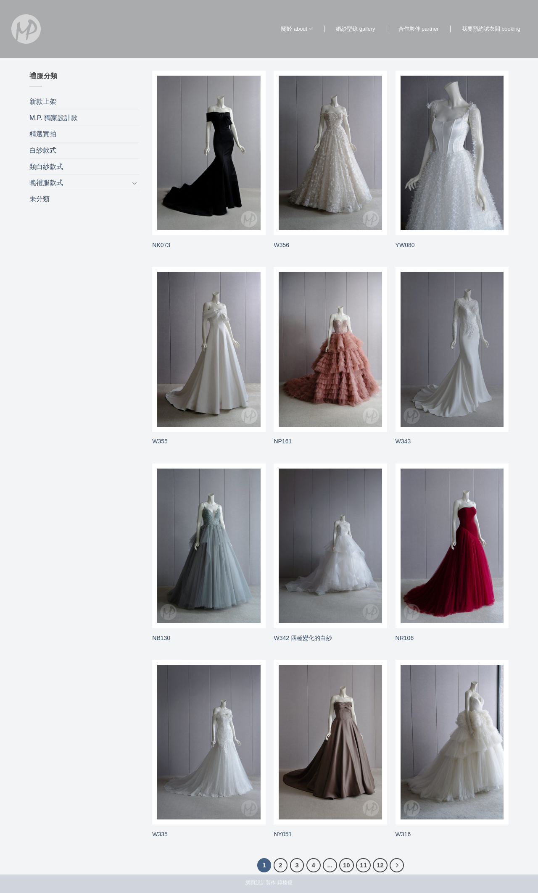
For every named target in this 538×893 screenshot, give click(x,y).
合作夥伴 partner (418, 29)
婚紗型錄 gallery (355, 29)
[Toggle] (135, 183)
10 (346, 865)
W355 (160, 441)
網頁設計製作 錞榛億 (268, 882)
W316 (403, 834)
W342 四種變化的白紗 (303, 638)
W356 (281, 245)
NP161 (283, 441)
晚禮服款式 (46, 182)
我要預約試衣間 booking (491, 29)
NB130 (161, 638)
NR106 (405, 638)
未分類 (39, 199)
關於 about (297, 29)
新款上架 (42, 101)
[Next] (397, 865)
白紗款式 (42, 150)
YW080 (405, 245)
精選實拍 (42, 133)
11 (363, 865)
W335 (160, 834)
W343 (403, 441)
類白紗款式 (46, 166)
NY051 (283, 834)
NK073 (161, 245)
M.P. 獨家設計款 (53, 117)
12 (380, 865)
